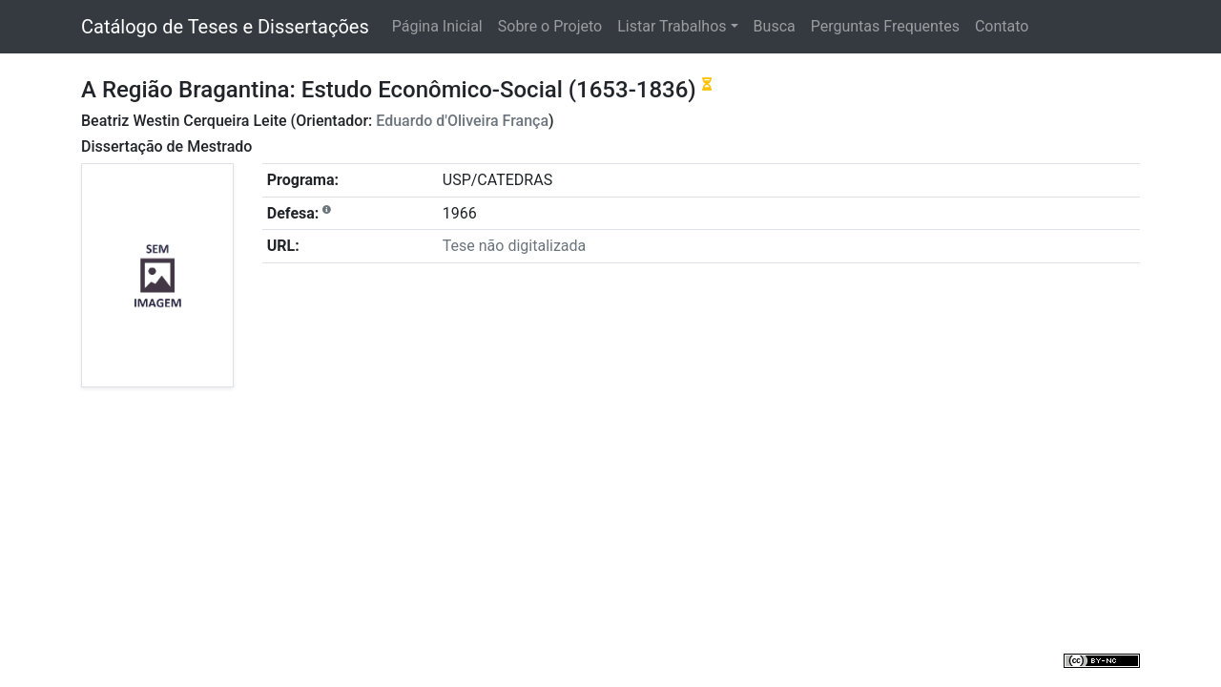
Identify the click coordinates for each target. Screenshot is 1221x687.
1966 (460, 213)
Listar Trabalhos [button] (671, 26)
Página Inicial (437, 26)
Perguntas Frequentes (885, 26)
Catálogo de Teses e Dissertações (225, 26)
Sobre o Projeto (550, 26)
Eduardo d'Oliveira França (462, 121)
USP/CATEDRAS (497, 180)
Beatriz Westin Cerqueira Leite (184, 121)
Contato (1002, 26)
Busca (775, 26)
